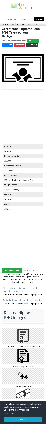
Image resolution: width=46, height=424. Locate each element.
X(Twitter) (32, 44)
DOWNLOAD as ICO (33, 270)
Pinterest (19, 44)
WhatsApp (33, 41)
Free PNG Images (8, 24)
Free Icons (20, 24)
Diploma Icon (9, 151)
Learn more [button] (9, 413)
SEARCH (39, 19)
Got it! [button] (23, 420)
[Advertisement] (23, 116)
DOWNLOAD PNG (12, 270)
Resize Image (32, 24)
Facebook (7, 44)
